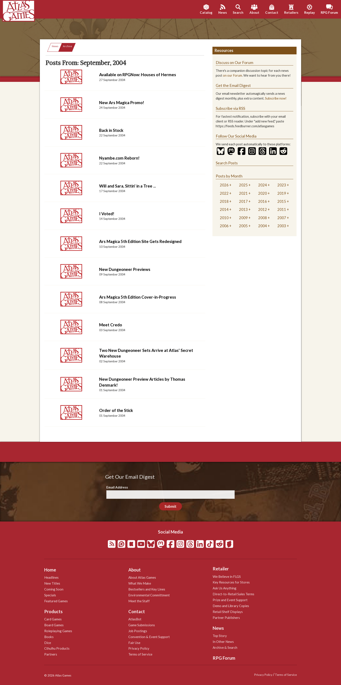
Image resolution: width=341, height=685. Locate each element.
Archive (67, 46)
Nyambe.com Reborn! (119, 157)
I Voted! (106, 213)
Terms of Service (140, 654)
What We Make (139, 583)
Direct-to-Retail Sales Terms (233, 594)
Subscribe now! (276, 98)
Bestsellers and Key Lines (146, 589)
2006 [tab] (224, 226)
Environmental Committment (149, 595)
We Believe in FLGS (227, 576)
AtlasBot (134, 619)
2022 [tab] (224, 193)
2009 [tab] (243, 217)
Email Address (117, 487)
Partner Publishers (226, 618)
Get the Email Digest (233, 85)
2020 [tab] (262, 193)
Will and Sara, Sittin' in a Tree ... (127, 185)
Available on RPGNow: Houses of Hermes (137, 74)
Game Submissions (141, 625)
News (55, 46)
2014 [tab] (224, 209)
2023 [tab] (281, 185)
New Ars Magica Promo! (121, 102)
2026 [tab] (224, 185)
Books (49, 637)
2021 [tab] (243, 193)
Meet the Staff (139, 601)
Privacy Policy (138, 648)
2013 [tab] (243, 209)
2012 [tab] (262, 209)
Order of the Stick (116, 410)
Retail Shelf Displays (228, 612)
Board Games (54, 625)
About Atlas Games (142, 577)
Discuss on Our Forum (234, 62)
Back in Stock (111, 130)
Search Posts (227, 162)
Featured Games (56, 601)
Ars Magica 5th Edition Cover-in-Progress (137, 296)
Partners (50, 654)
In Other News (223, 642)
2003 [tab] (281, 226)
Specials (50, 595)
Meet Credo (110, 324)
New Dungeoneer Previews (124, 269)
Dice (47, 643)
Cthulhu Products (57, 648)
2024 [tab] (262, 185)
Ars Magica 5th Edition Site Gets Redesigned (140, 241)
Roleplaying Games (58, 631)
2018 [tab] (224, 201)
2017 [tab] (243, 201)
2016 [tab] (262, 201)
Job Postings (137, 631)
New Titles (52, 583)
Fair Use (134, 643)
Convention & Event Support (149, 637)
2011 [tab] (281, 209)
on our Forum (232, 75)
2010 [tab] (224, 217)
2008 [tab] (262, 217)
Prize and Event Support (230, 600)
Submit (170, 506)
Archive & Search (225, 647)
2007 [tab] (281, 217)
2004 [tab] (262, 226)
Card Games (53, 619)
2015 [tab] (281, 201)
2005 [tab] (243, 226)
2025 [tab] (243, 185)
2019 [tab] (281, 193)
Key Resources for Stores (231, 582)
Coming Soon (53, 589)
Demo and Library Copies (231, 606)
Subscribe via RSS (230, 108)
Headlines (51, 577)
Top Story (220, 636)
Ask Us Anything (224, 588)
